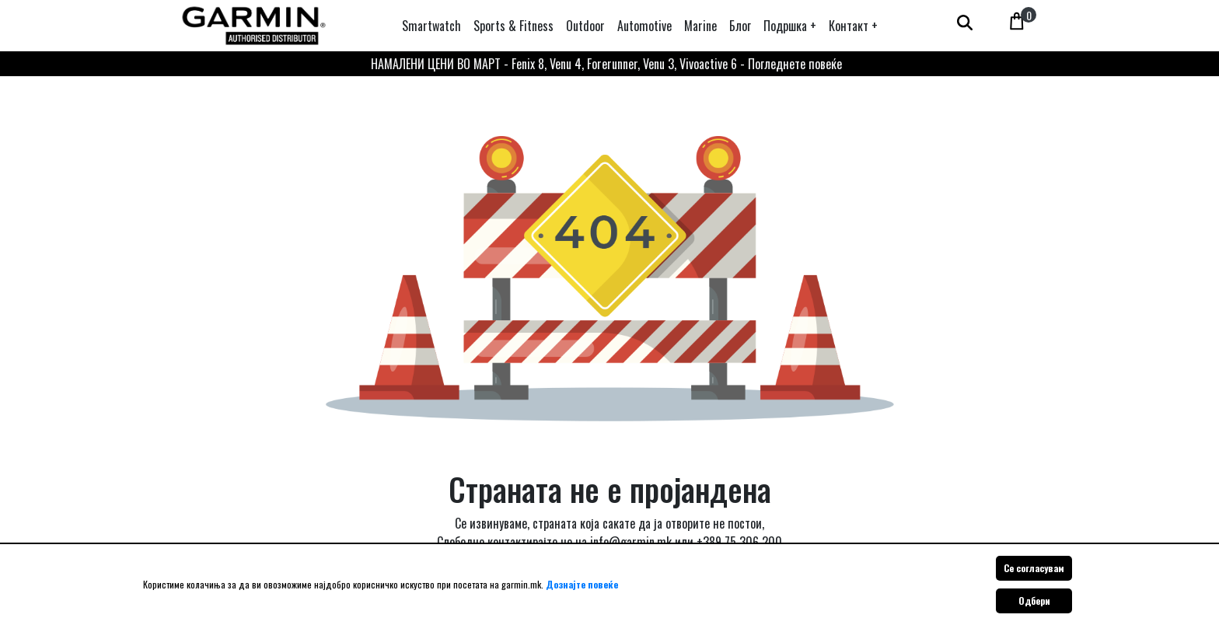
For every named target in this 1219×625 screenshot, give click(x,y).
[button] (790, 25)
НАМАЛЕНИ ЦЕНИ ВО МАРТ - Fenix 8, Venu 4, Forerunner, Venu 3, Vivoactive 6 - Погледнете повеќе (606, 63)
